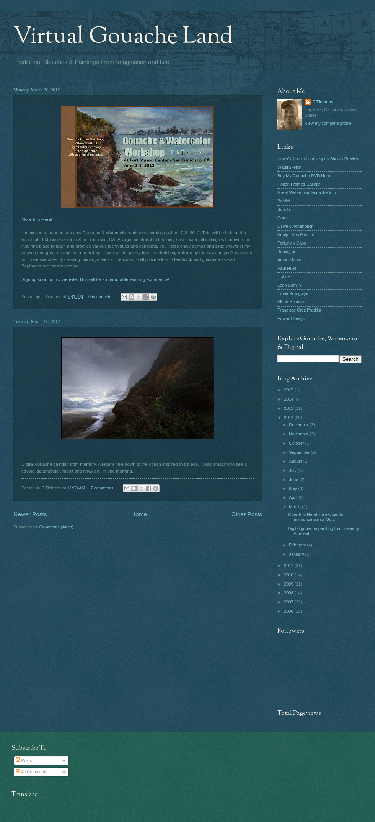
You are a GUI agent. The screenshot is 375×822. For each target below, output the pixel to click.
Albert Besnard (291, 301)
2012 (289, 417)
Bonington (287, 251)
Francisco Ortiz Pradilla (299, 310)
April (293, 497)
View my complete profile (328, 123)
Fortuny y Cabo (291, 243)
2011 (289, 565)
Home (139, 514)
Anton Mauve (289, 260)
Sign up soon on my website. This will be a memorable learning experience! (95, 279)
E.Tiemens (322, 101)
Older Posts (246, 514)
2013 (289, 408)
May (293, 488)
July (293, 470)
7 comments (102, 488)
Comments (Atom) (56, 527)
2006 (289, 611)
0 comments (99, 296)
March (295, 506)
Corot (282, 217)
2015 (289, 390)
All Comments (31, 772)
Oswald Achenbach (295, 226)
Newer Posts (30, 514)
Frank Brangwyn (292, 293)
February (298, 545)
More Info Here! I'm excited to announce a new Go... (315, 517)
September (300, 452)
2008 (289, 592)
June (294, 479)
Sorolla (283, 209)
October (297, 443)
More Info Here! (36, 219)
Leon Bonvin (289, 285)
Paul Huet (286, 268)
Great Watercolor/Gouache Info (306, 192)
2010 (289, 574)
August (296, 461)
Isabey (283, 276)
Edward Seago (291, 318)
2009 (289, 584)
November (299, 434)
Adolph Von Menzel (295, 234)
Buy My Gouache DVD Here (303, 175)
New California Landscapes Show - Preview (318, 159)
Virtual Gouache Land (123, 37)
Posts (24, 760)
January (297, 554)
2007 (289, 602)
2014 (289, 399)
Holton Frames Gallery (298, 184)
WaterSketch (289, 167)
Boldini (283, 201)
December (299, 424)
